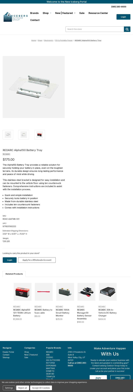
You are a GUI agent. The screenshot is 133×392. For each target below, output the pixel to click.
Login (123, 17)
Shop (47, 13)
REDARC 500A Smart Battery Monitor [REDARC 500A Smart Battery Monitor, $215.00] (62, 313)
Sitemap (6, 357)
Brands (34, 13)
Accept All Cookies (41, 387)
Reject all (22, 387)
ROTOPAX (50, 363)
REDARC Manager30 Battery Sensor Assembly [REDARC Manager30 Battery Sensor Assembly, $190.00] (84, 314)
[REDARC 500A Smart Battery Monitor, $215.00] (65, 292)
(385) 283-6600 (120, 379)
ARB (48, 355)
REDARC (49, 352)
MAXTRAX (50, 368)
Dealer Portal (8, 352)
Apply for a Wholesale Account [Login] (36, 260)
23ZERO (49, 357)
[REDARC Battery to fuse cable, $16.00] (44, 292)
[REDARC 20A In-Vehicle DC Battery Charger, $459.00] (108, 292)
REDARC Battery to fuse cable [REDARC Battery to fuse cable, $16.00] (43, 311)
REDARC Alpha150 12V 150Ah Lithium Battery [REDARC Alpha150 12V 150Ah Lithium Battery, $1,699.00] (22, 313)
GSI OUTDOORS (53, 360)
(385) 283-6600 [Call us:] (118, 7)
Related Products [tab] (14, 274)
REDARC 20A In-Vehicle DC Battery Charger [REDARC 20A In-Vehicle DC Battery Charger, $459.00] (107, 313)
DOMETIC (50, 371)
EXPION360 (51, 365)
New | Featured (65, 13)
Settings (9, 387)
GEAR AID (50, 374)
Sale (81, 13)
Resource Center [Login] (98, 13)
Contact (34, 20)
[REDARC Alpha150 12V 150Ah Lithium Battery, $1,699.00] (22, 292)
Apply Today (98, 379)
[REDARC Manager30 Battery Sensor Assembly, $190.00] (86, 292)
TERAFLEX (50, 376)
